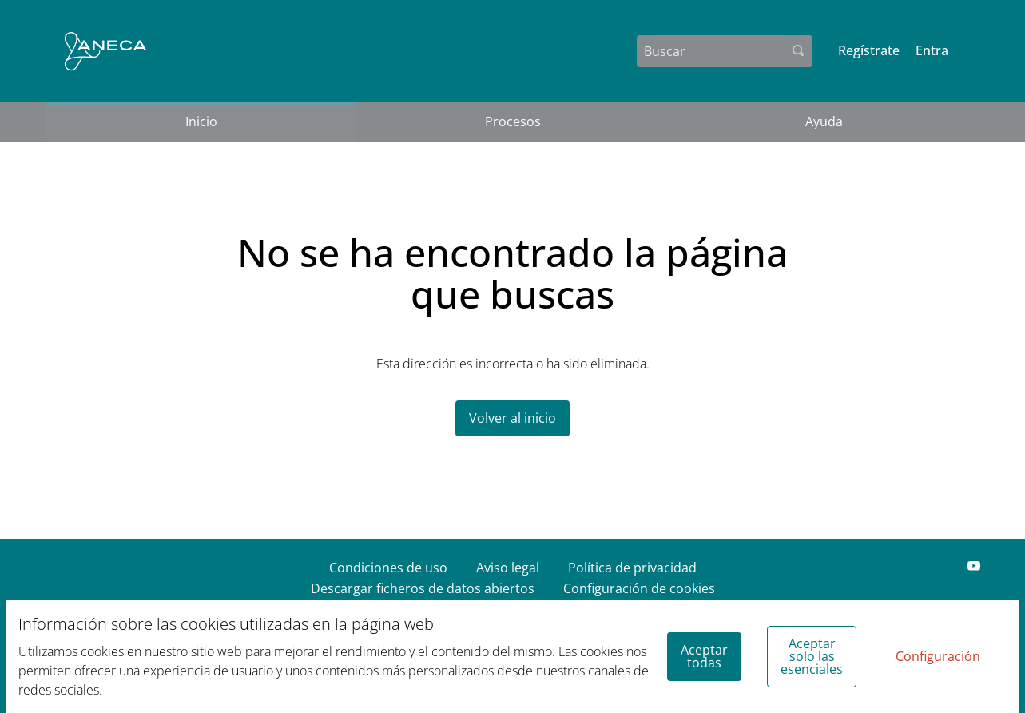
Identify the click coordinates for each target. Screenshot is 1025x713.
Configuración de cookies (639, 588)
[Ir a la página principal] (106, 51)
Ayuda (824, 121)
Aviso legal (507, 567)
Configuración (938, 656)
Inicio (201, 121)
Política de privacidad (632, 567)
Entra (932, 50)
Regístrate (869, 50)
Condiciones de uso (388, 567)
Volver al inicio (512, 418)
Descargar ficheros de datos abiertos (422, 588)
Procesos (513, 121)
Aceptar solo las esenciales (812, 656)
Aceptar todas (704, 656)
